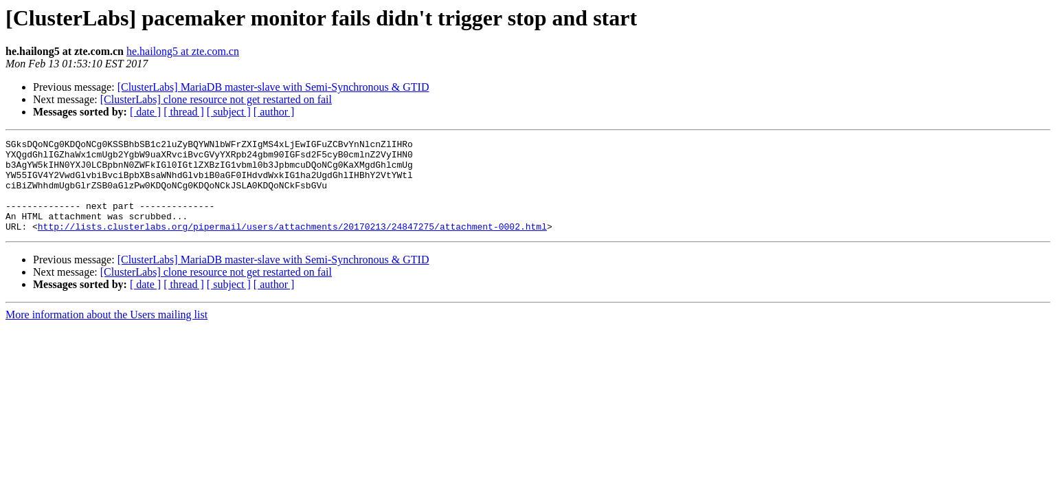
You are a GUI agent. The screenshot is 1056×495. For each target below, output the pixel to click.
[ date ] (145, 112)
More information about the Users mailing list (106, 333)
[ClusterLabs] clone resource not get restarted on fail (216, 99)
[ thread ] (184, 112)
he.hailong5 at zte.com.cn (182, 51)
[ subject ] (229, 112)
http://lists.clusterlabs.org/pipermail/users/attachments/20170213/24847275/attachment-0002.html (292, 245)
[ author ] (274, 112)
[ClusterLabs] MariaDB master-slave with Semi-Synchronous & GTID (273, 87)
